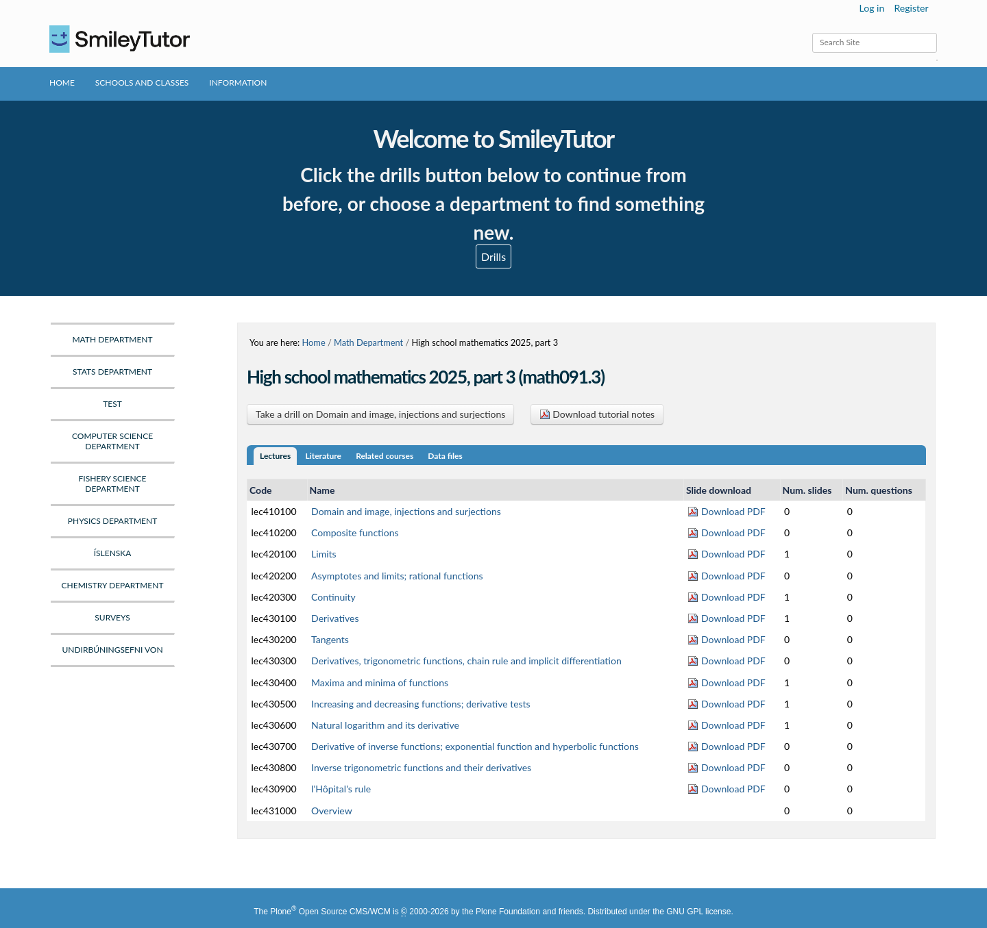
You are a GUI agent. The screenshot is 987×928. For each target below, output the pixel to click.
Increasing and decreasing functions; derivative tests (421, 704)
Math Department (368, 342)
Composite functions (354, 532)
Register (911, 8)
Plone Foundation (508, 911)
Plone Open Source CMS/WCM (330, 911)
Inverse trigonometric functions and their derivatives (421, 767)
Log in (872, 8)
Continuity (333, 597)
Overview (331, 810)
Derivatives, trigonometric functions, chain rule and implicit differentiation (466, 660)
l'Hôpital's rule (341, 788)
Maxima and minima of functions (379, 682)
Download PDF (726, 511)
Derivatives (334, 618)
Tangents (330, 639)
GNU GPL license (698, 911)
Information (238, 82)
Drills (493, 256)
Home (62, 82)
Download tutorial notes (597, 414)
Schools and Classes (142, 82)
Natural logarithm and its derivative (385, 725)
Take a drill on (380, 414)
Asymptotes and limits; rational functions (397, 575)
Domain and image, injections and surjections (406, 511)
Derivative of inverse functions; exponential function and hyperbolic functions (475, 746)
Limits (324, 554)
